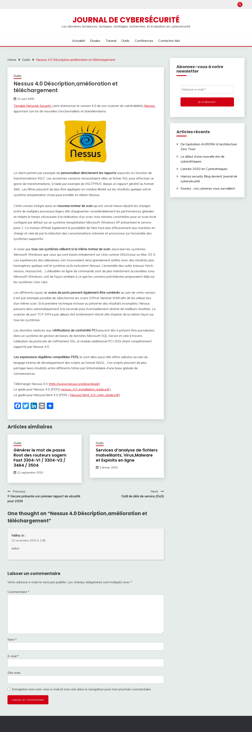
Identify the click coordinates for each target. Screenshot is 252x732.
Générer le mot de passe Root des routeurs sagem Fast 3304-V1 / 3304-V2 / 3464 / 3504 (40, 457)
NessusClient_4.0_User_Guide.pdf (94, 395)
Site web (13, 673)
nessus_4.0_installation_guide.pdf (85, 389)
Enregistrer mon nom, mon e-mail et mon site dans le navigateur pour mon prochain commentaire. (81, 689)
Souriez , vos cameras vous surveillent (207, 188)
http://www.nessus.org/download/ (74, 384)
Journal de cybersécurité (126, 20)
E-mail (13, 656)
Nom (12, 639)
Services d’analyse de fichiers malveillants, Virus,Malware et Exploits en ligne (127, 455)
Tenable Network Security (33, 106)
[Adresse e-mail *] (207, 89)
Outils (125, 41)
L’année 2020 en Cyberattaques (203, 169)
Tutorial (111, 41)
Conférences (144, 41)
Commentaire (18, 592)
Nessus (149, 106)
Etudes (95, 41)
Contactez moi (169, 41)
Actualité (78, 41)
